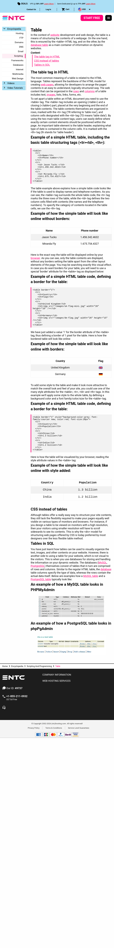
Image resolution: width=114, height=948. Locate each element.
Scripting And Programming (39, 666)
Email (20, 51)
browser (35, 258)
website (54, 34)
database (105, 569)
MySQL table (90, 576)
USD (82, 9)
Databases (18, 65)
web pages (47, 84)
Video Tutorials (15, 88)
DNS (21, 47)
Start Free (92, 18)
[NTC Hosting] (13, 17)
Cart (65, 9)
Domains (19, 42)
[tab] (76, 675)
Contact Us (31, 9)
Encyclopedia (14, 29)
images (51, 94)
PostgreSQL (38, 565)
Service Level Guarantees (78, 728)
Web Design (17, 78)
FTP (21, 38)
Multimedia (17, 74)
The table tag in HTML (47, 56)
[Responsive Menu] (108, 18)
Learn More (49, 4)
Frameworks (17, 60)
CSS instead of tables (46, 60)
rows (76, 91)
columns (90, 91)
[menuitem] (31, 9)
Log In (48, 9)
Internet (19, 69)
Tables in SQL (42, 64)
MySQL (102, 562)
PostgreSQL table (41, 579)
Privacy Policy (33, 728)
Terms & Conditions (53, 728)
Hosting (19, 33)
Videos (10, 83)
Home (5, 666)
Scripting (18, 56)
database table (39, 44)
